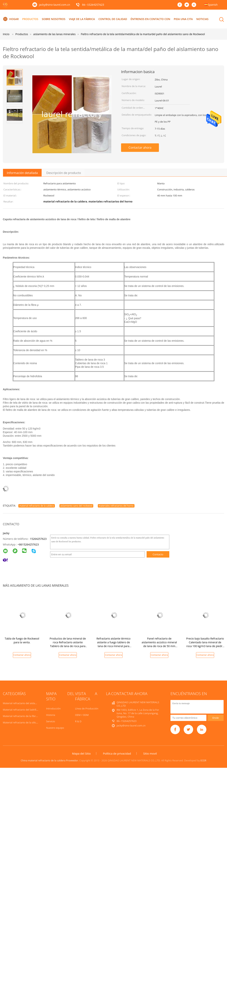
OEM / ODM (82, 715)
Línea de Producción (86, 708)
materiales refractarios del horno (116, 505)
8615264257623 (29, 544)
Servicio (50, 721)
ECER (203, 760)
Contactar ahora (140, 147)
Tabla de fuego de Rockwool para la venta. (22, 640)
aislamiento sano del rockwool (76, 505)
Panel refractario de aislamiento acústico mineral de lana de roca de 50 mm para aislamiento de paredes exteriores (159, 646)
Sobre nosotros (53, 19)
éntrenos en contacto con (150, 19)
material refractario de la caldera (36, 505)
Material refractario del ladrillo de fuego (25, 709)
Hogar (11, 19)
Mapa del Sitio (81, 753)
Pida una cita (183, 19)
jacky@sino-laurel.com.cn (54, 4)
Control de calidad (112, 19)
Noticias (202, 19)
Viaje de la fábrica (82, 19)
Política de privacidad (117, 753)
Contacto (158, 554)
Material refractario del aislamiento (23, 703)
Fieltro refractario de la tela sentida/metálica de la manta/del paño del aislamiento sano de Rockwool (143, 34)
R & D (78, 721)
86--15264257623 (93, 4)
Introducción (53, 708)
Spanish (213, 4)
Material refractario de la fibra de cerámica (27, 716)
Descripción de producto (63, 173)
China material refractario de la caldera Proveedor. (50, 760)
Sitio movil (150, 753)
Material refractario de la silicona (21, 722)
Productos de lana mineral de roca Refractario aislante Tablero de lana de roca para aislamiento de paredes (68, 644)
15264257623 (38, 539)
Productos (30, 19)
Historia (50, 715)
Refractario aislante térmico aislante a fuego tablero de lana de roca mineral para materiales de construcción (113, 644)
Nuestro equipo (55, 727)
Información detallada (22, 173)
